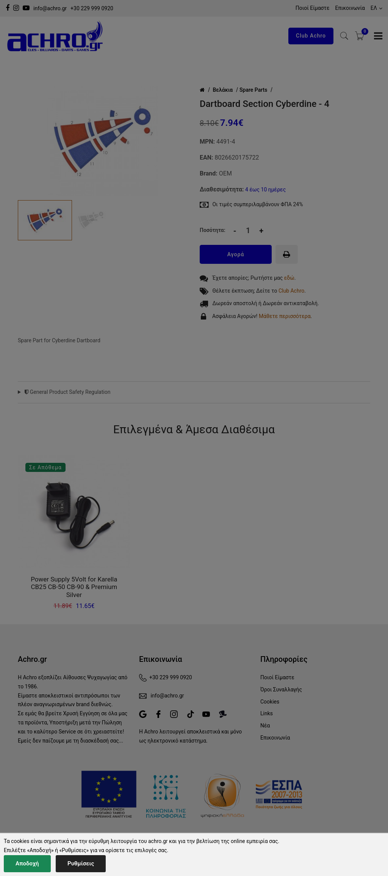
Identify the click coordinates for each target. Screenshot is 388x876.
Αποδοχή (27, 863)
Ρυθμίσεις (80, 863)
